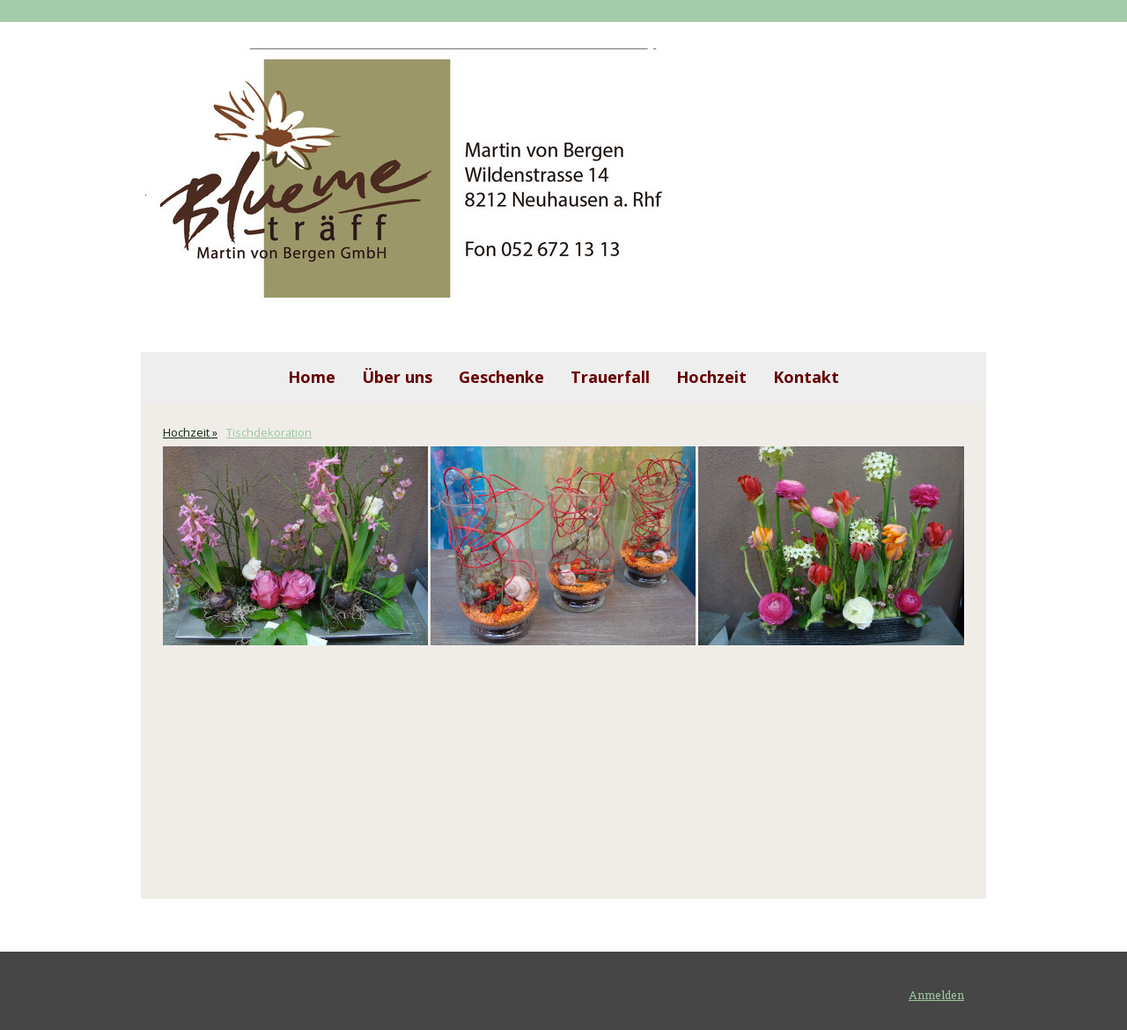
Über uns (397, 376)
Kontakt (806, 376)
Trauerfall (610, 376)
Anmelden (936, 995)
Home (311, 376)
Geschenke (501, 376)
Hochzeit (711, 376)
